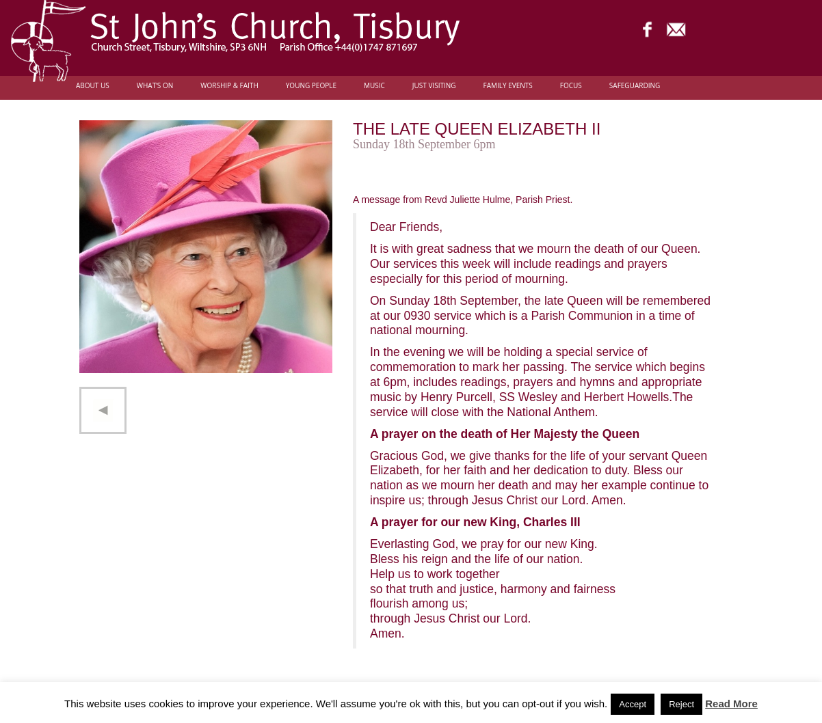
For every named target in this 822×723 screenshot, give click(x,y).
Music (374, 86)
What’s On (155, 86)
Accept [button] (632, 704)
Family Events (508, 86)
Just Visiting (434, 86)
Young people (311, 86)
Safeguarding (634, 86)
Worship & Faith (229, 86)
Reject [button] (681, 704)
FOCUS (571, 86)
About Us (92, 86)
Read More (731, 703)
